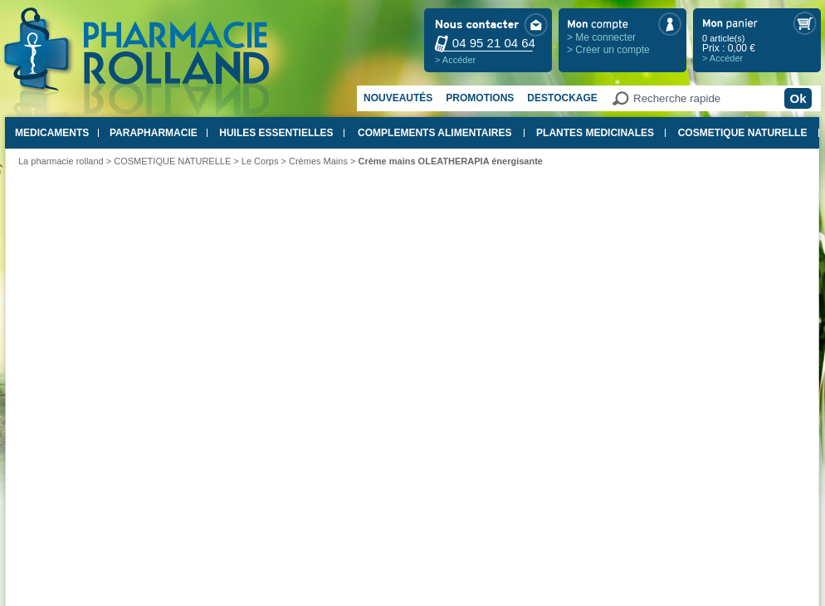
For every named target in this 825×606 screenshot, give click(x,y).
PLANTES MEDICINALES (595, 133)
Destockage (562, 98)
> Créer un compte (608, 50)
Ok (797, 98)
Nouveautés (398, 98)
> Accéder (455, 60)
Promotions (480, 98)
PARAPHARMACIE (154, 133)
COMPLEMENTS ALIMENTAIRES (434, 133)
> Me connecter (601, 37)
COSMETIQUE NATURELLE (743, 133)
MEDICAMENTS (52, 133)
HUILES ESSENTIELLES (276, 133)
